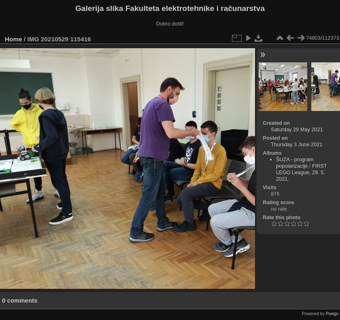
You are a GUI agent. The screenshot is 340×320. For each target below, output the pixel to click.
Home (13, 39)
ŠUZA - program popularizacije (294, 162)
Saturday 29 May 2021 (297, 129)
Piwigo (332, 313)
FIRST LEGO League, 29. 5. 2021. (301, 172)
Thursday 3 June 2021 (296, 144)
